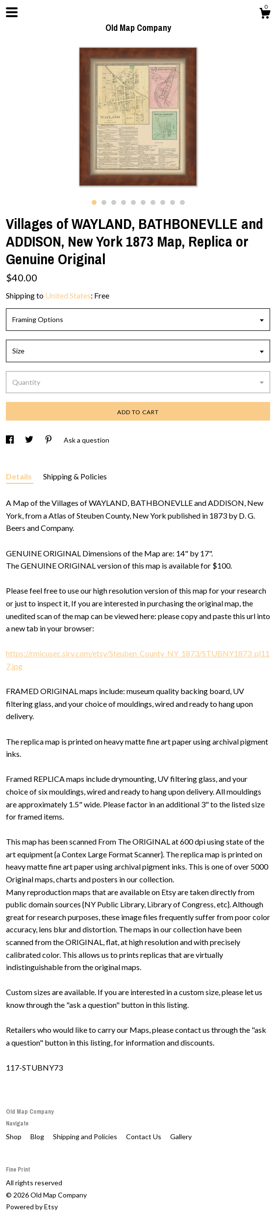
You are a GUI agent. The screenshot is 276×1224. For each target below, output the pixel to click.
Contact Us (144, 1136)
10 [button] (182, 202)
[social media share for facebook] (10, 440)
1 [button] (94, 202)
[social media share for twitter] (30, 440)
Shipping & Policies (75, 476)
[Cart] (264, 14)
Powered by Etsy (32, 1206)
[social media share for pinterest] (49, 440)
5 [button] (133, 202)
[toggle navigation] (12, 12)
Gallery (181, 1136)
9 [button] (172, 202)
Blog (38, 1136)
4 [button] (123, 202)
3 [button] (113, 202)
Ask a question (86, 440)
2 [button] (103, 202)
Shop (14, 1136)
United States (68, 295)
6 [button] (143, 202)
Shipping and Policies (86, 1136)
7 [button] (153, 202)
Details (19, 476)
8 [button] (162, 202)
